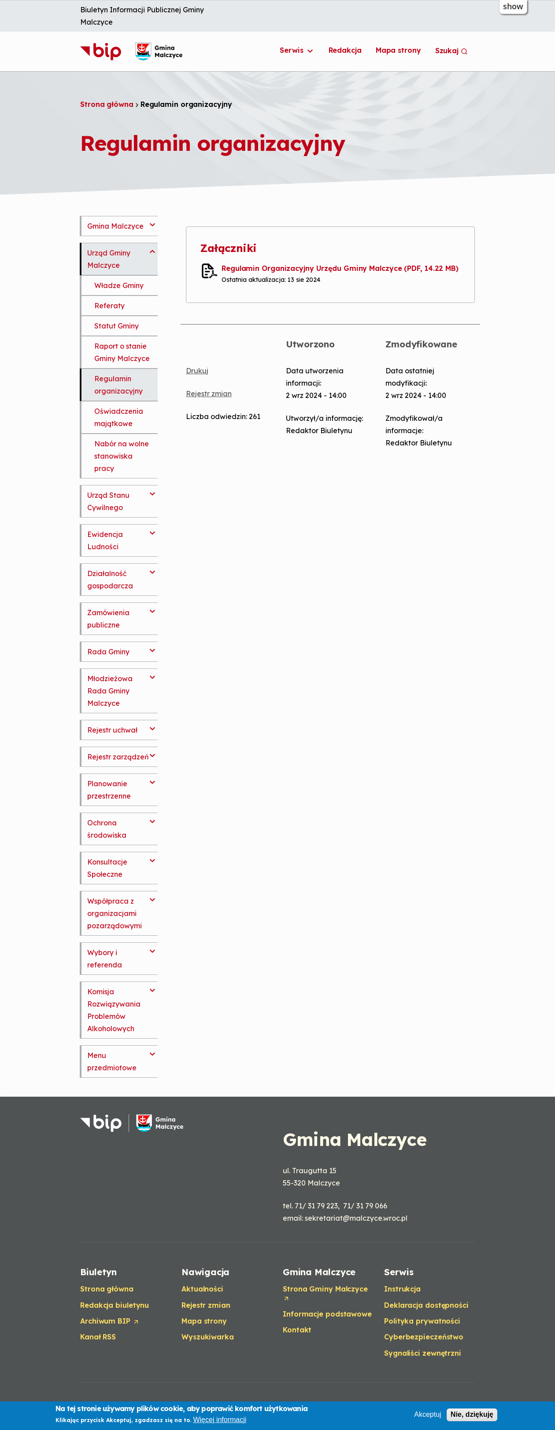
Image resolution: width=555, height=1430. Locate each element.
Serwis (297, 50)
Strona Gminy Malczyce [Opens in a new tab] (325, 1293)
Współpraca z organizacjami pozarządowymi (114, 913)
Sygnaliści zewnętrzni (422, 1353)
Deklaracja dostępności (426, 1305)
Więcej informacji (219, 1419)
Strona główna (106, 104)
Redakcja (345, 50)
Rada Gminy (108, 651)
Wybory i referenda (104, 958)
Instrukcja (402, 1288)
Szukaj (451, 50)
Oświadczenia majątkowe (118, 417)
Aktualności (202, 1288)
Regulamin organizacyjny (118, 384)
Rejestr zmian (209, 393)
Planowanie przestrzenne (109, 789)
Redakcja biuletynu (114, 1305)
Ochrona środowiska (106, 828)
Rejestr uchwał (112, 730)
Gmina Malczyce (115, 226)
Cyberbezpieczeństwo (423, 1336)
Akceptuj (427, 1415)
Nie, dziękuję (472, 1415)
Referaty (109, 305)
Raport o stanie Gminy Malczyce (122, 352)
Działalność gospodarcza (110, 579)
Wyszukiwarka (207, 1336)
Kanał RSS (98, 1336)
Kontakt (297, 1329)
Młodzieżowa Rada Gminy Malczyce (110, 691)
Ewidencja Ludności (105, 540)
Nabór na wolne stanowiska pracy (121, 456)
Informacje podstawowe (327, 1314)
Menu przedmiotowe (112, 1061)
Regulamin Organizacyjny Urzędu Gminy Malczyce (340, 268)
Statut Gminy (116, 325)
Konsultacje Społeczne (107, 868)
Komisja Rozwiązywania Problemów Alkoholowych (114, 1010)
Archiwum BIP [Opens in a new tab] (110, 1321)
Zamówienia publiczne (108, 618)
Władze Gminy (119, 285)
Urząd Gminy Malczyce (108, 259)
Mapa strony (398, 50)
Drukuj (197, 370)
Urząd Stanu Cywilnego (108, 501)
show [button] (513, 6)
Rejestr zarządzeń (118, 756)
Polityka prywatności (422, 1321)
